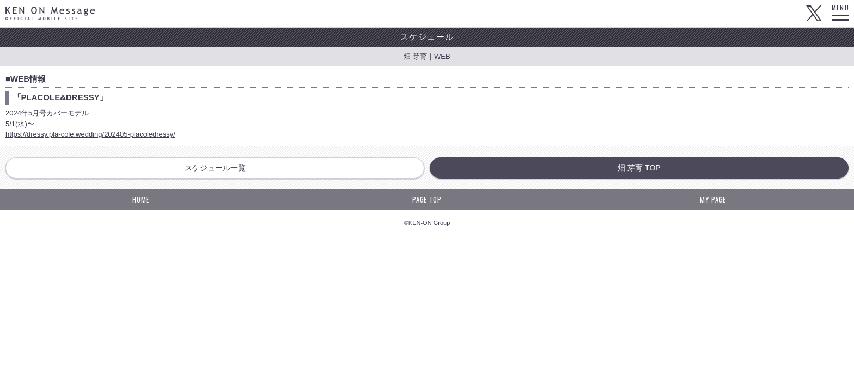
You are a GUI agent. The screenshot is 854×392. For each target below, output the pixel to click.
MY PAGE (713, 199)
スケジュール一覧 (215, 167)
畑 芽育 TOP (639, 167)
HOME (140, 199)
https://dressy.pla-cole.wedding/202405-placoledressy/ (90, 134)
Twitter (814, 13)
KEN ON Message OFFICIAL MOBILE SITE (50, 13)
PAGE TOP (426, 199)
